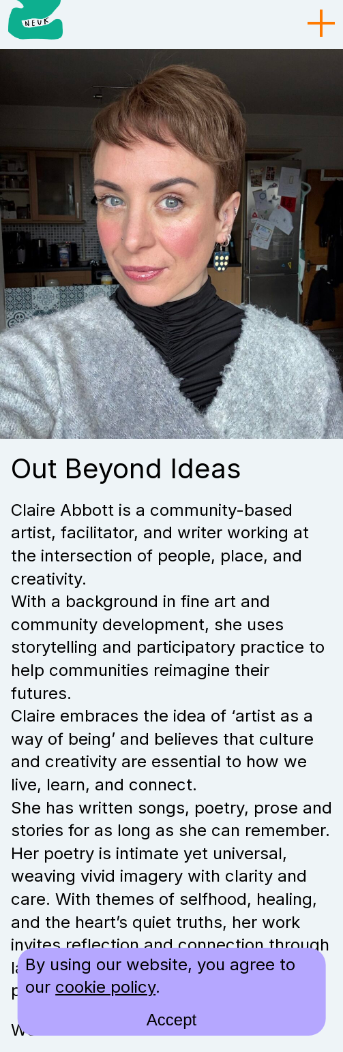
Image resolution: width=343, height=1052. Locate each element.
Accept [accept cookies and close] (171, 1019)
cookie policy (105, 987)
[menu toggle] (321, 24)
